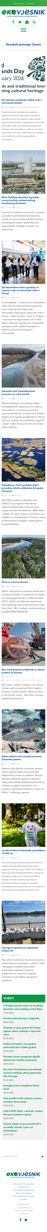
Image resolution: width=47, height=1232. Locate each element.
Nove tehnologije (23, 1193)
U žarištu (23, 1199)
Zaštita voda (23, 1187)
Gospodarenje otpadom (23, 1184)
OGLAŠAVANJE (18, 4)
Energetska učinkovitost (23, 1190)
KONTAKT (30, 4)
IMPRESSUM (23, 1205)
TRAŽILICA (34, 23)
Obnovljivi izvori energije (23, 1196)
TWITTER (20, 23)
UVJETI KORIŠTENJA (23, 1211)
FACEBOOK (13, 23)
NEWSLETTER (27, 23)
